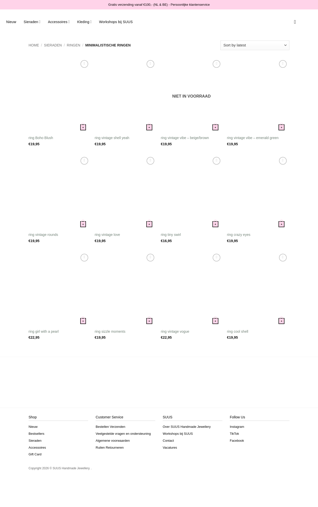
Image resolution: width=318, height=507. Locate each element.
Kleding (84, 21)
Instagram (237, 427)
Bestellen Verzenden (110, 427)
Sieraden (32, 21)
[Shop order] (254, 45)
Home (34, 45)
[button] (301, 22)
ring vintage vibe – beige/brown (185, 138)
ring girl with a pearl (44, 331)
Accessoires (59, 21)
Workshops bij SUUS (116, 22)
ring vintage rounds (43, 235)
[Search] (288, 22)
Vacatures (170, 447)
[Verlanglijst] (295, 21)
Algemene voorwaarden (113, 440)
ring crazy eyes (238, 235)
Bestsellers (36, 433)
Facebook (237, 440)
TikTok (234, 433)
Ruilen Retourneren (110, 447)
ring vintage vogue (175, 331)
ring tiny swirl (171, 235)
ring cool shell (237, 331)
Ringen (73, 45)
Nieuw (11, 22)
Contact (168, 440)
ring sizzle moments (110, 331)
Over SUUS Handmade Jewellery (187, 427)
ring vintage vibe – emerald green (253, 138)
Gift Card (35, 454)
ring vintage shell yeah (112, 138)
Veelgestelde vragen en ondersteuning (123, 433)
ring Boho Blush (41, 138)
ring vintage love (107, 235)
